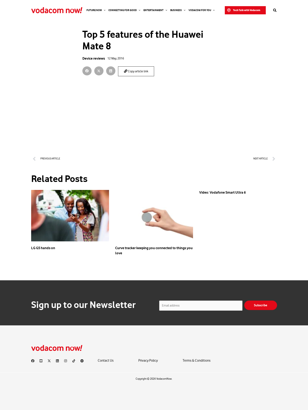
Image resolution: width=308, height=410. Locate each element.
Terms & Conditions (196, 360)
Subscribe (260, 305)
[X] (49, 360)
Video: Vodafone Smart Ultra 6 (222, 192)
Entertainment (155, 10)
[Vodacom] (82, 360)
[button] (245, 10)
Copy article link (136, 71)
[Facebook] (32, 360)
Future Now (96, 10)
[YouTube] (41, 360)
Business (177, 10)
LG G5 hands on (43, 248)
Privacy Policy (148, 360)
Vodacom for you (202, 10)
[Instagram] (65, 360)
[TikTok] (73, 360)
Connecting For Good (124, 10)
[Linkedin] (57, 360)
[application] (104, 10)
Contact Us (106, 360)
